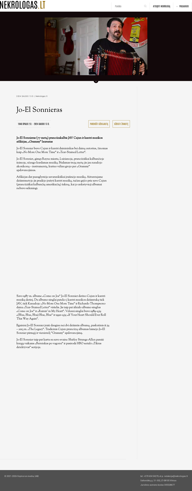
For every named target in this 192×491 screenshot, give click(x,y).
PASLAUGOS (184, 6)
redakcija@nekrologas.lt (176, 476)
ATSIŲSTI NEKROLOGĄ (161, 6)
